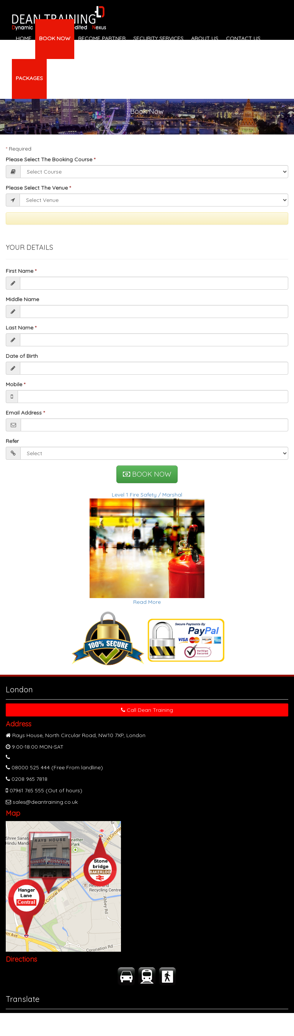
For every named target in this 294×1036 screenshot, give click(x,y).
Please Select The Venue (38, 187)
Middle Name (22, 299)
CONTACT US (243, 38)
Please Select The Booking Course (50, 159)
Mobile (15, 384)
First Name (21, 270)
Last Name (21, 327)
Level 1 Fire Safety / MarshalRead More (147, 548)
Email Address (25, 412)
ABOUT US (204, 38)
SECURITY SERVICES (158, 38)
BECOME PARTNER (102, 38)
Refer (12, 441)
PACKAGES (29, 78)
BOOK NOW (54, 38)
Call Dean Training (147, 710)
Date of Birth (22, 355)
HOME (23, 38)
